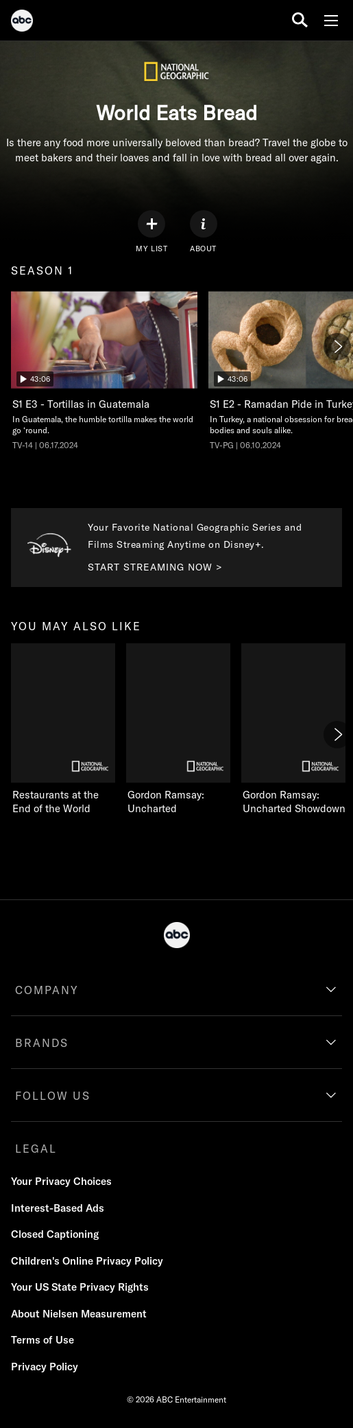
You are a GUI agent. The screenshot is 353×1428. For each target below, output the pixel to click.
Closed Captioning (55, 1234)
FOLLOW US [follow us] (52, 1096)
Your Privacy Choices (61, 1181)
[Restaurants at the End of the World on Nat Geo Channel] (63, 729)
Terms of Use (42, 1339)
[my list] (151, 231)
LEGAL (36, 1148)
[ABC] (22, 23)
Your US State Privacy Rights (80, 1286)
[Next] (337, 346)
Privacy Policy (44, 1366)
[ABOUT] (203, 231)
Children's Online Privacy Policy (87, 1260)
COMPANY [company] (47, 990)
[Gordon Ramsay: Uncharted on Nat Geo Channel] (178, 729)
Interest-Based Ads (57, 1207)
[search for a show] (300, 20)
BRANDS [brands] (42, 1043)
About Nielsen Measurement (79, 1313)
